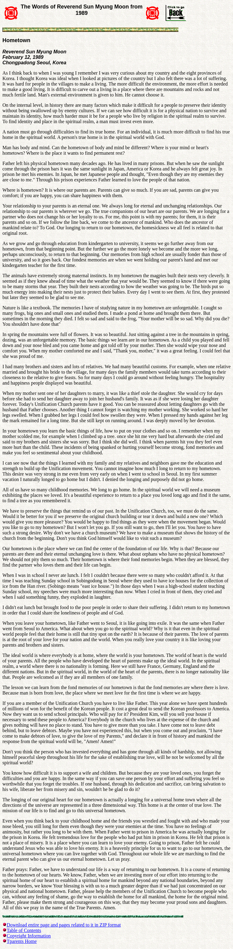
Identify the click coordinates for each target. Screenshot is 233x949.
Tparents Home (22, 941)
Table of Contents (24, 930)
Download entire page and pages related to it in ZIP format (64, 924)
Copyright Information (29, 935)
